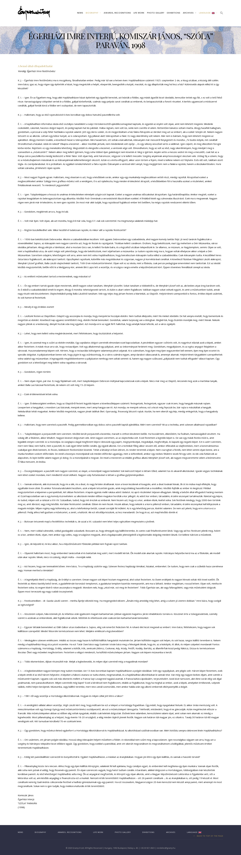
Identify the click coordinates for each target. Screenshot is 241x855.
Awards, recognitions (117, 13)
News (80, 13)
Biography (92, 13)
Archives (188, 13)
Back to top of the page (208, 836)
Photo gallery (155, 13)
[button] (221, 13)
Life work (139, 13)
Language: (207, 13)
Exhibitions (173, 13)
